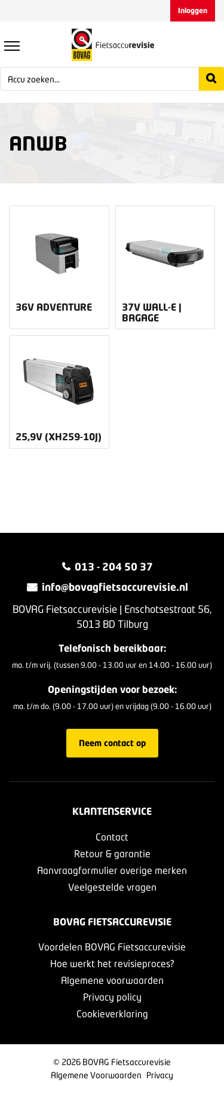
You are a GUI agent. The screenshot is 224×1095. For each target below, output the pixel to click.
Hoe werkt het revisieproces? (112, 963)
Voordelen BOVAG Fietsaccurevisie (112, 946)
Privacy (159, 1075)
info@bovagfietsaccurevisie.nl (115, 587)
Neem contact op (112, 743)
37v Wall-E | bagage (152, 312)
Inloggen (192, 10)
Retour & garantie (112, 853)
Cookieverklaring (112, 1013)
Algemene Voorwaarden (96, 1075)
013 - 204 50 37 (114, 566)
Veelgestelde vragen (112, 886)
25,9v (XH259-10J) (59, 436)
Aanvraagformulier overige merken (112, 870)
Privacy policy (112, 996)
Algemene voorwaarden (112, 980)
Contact (112, 836)
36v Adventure (54, 307)
